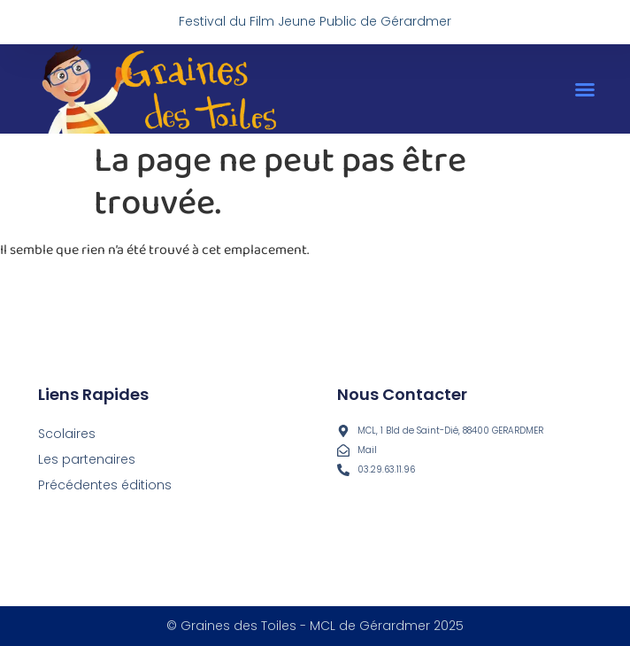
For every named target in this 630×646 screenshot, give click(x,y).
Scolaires (67, 433)
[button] (585, 89)
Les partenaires (86, 459)
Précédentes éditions (105, 485)
